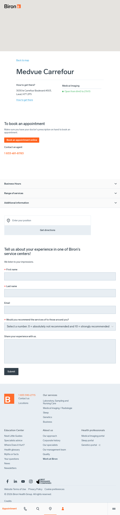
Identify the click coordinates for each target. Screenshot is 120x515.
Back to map (22, 60)
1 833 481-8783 (14, 153)
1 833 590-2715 (26, 395)
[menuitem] (11, 5)
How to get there (24, 100)
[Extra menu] (114, 508)
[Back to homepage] (11, 409)
